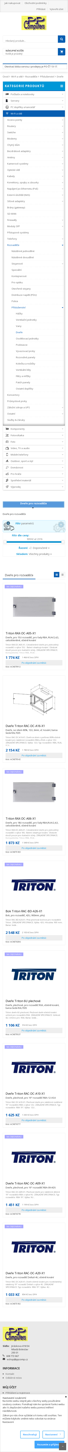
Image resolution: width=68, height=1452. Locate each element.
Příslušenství (47, 76)
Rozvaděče (31, 76)
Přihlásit (41, 9)
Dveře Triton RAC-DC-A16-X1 (34, 727)
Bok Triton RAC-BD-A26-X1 (25, 912)
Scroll (62, 1446)
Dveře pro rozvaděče (33, 503)
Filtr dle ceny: (20, 535)
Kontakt (10, 1373)
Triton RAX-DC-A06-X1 (34, 820)
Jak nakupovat (12, 3)
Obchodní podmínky (36, 3)
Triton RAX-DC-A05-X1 (34, 634)
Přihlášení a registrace (18, 1392)
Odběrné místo (14, 1377)
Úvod (5, 76)
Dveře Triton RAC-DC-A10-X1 (31, 1095)
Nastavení (53, 1434)
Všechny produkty (34, 554)
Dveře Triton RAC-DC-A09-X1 (31, 1185)
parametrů (25, 523)
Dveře (60, 76)
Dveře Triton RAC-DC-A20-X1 (30, 1274)
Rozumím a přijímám (49, 1444)
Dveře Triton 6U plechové (34, 1002)
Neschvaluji (30, 1434)
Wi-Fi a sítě (17, 76)
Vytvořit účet (56, 9)
